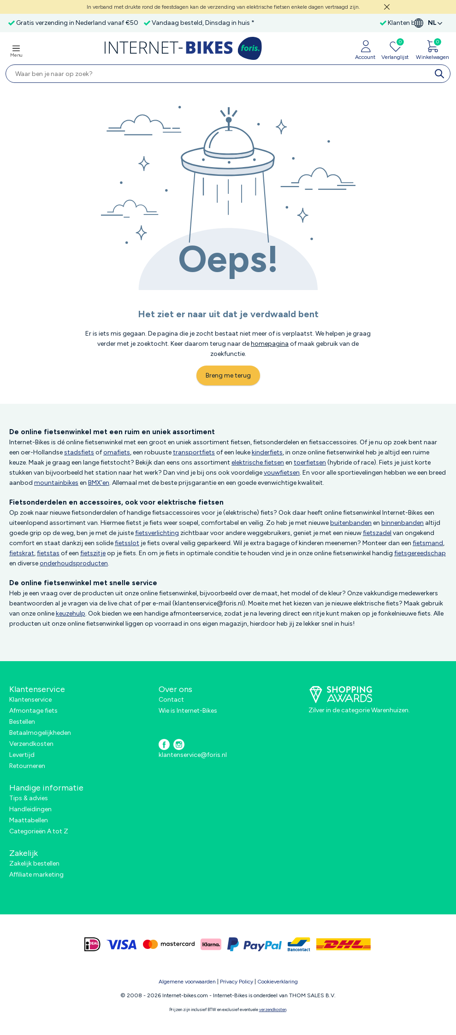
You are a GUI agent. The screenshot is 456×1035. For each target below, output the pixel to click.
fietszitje (93, 553)
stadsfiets (79, 452)
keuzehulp (70, 613)
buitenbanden (351, 523)
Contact (171, 700)
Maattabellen (28, 820)
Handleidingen (30, 809)
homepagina (270, 344)
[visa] (122, 944)
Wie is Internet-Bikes (188, 711)
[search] (441, 73)
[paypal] (254, 944)
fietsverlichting (157, 533)
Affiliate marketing (36, 874)
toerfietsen (310, 462)
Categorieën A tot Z (38, 831)
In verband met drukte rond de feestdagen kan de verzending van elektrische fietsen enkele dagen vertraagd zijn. (223, 7)
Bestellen (22, 722)
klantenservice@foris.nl (193, 755)
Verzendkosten (31, 744)
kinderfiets (267, 452)
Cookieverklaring (277, 981)
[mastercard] (169, 944)
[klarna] (211, 944)
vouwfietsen (282, 473)
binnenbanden (402, 523)
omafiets (116, 452)
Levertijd (22, 755)
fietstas (48, 553)
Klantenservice (30, 700)
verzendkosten (272, 1009)
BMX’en (98, 483)
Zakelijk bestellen (34, 863)
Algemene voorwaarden (187, 981)
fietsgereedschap (420, 553)
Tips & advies (28, 798)
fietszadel (377, 533)
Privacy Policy (236, 981)
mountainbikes (56, 483)
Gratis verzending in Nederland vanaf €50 (77, 23)
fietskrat (21, 553)
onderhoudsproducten (74, 563)
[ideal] (92, 944)
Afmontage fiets (33, 711)
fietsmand (428, 543)
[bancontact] (299, 944)
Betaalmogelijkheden (40, 733)
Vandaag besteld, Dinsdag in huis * (203, 23)
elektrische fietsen (257, 462)
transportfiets (194, 452)
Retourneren (27, 766)
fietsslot (127, 543)
